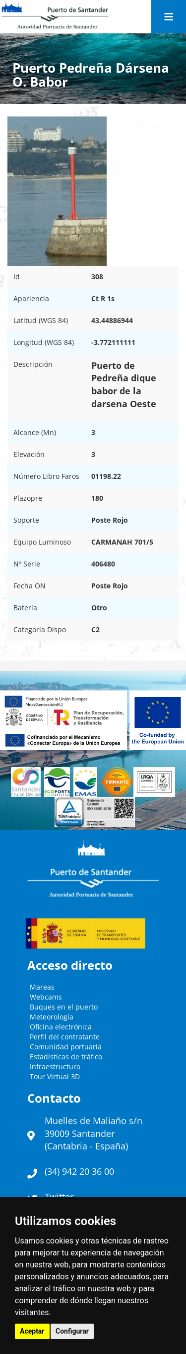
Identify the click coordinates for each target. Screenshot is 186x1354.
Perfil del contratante (65, 1036)
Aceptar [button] (32, 1331)
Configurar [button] (72, 1331)
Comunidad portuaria (66, 1046)
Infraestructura (55, 1066)
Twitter (59, 1197)
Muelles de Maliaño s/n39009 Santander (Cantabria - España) (93, 1133)
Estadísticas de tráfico (66, 1056)
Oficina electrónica (61, 1026)
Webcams (46, 997)
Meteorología (51, 1016)
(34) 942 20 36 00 (79, 1171)
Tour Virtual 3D (55, 1076)
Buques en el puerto (64, 1007)
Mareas (42, 987)
